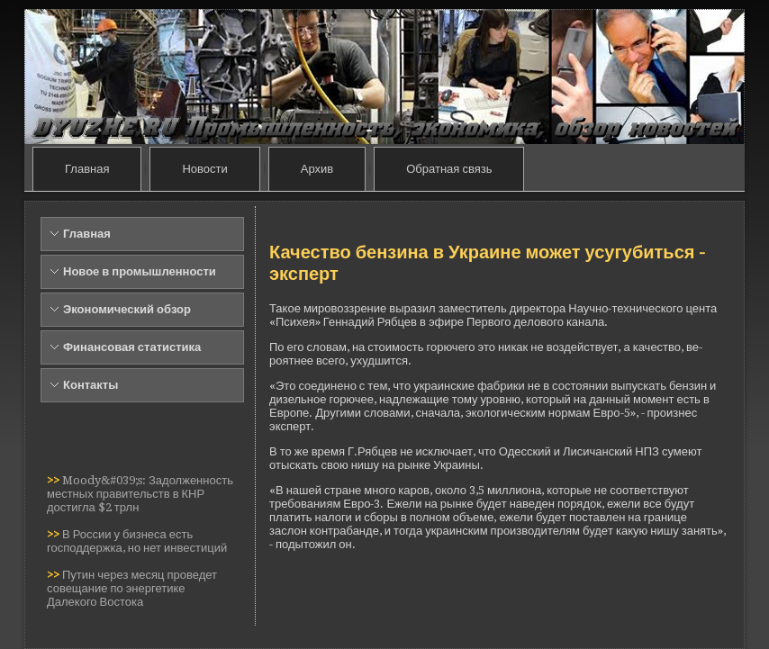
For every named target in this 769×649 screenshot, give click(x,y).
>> (54, 480)
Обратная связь (449, 169)
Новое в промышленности (139, 271)
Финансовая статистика (132, 347)
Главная (87, 169)
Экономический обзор (127, 309)
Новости (204, 169)
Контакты (90, 385)
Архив (317, 169)
